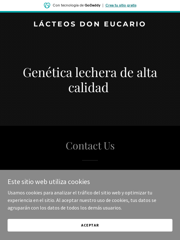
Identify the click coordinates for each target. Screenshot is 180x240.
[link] (90, 24)
